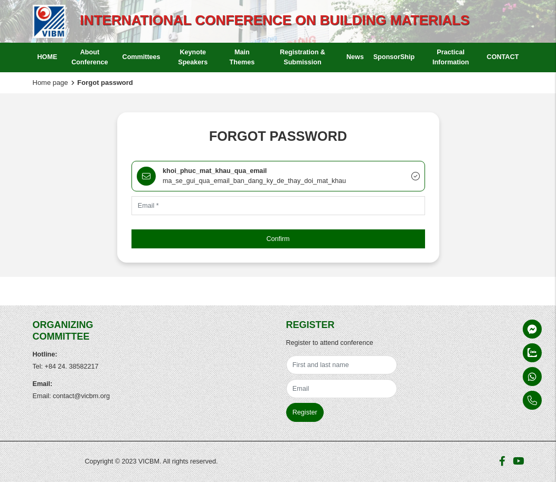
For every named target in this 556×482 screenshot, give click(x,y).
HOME (47, 57)
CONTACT (503, 57)
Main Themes (242, 57)
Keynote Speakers (193, 57)
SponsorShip (393, 57)
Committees (141, 57)
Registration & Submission (302, 57)
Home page (50, 82)
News (355, 57)
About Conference (89, 57)
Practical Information (450, 57)
